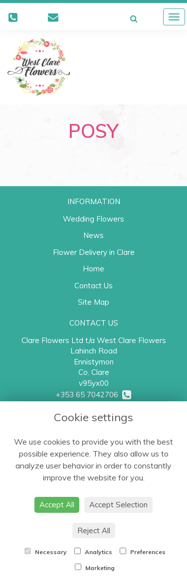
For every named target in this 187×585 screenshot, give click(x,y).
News (93, 235)
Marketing (95, 568)
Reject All (93, 530)
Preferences (143, 552)
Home (93, 268)
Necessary (45, 552)
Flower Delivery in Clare (94, 252)
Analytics (93, 552)
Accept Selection (118, 504)
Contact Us (93, 285)
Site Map (93, 302)
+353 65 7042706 (93, 394)
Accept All (56, 504)
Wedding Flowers (93, 219)
